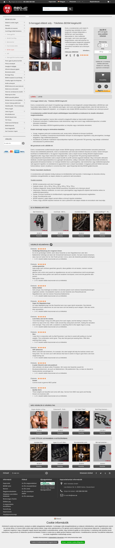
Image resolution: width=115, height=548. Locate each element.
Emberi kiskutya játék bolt (12, 103)
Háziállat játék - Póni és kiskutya (14, 106)
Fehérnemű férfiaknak (11, 123)
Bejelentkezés (95, 1)
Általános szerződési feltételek (10, 496)
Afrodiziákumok (10, 114)
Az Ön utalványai (28, 497)
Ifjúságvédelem (45, 490)
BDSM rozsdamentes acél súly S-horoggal (46, 185)
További (110, 223)
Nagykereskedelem (9, 492)
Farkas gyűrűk (11, 34)
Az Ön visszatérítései (29, 486)
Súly (103, 49)
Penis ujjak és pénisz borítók (13, 61)
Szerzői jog (7, 509)
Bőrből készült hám (11, 117)
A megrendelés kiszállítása (8, 506)
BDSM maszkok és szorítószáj (13, 77)
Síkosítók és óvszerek (11, 28)
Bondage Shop (9, 75)
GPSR (40, 97)
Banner (5, 489)
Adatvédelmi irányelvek (56, 537)
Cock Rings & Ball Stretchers (13, 31)
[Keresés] (70, 9)
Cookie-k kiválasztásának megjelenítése (44, 542)
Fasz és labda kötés (12, 46)
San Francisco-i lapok (11, 131)
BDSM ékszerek (9, 125)
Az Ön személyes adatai (28, 493)
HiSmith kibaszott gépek (12, 69)
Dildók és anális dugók (11, 22)
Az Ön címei (26, 489)
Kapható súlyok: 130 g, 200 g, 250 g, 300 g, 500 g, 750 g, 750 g (53, 187)
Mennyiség (103, 42)
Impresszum (7, 512)
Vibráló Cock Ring (11, 38)
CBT (8, 53)
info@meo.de (72, 496)
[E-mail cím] (12, 143)
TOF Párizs (8, 120)
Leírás (33, 97)
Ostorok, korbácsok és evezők (14, 92)
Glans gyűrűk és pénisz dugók (15, 57)
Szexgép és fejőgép (10, 66)
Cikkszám (68, 52)
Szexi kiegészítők (10, 128)
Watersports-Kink (10, 94)
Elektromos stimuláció (11, 89)
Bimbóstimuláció (10, 72)
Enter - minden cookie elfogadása (73, 542)
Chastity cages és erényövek (13, 80)
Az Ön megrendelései (29, 484)
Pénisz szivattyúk (10, 63)
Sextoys (7, 25)
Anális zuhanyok (10, 83)
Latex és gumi (9, 111)
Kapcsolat (52, 1)
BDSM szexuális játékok (12, 97)
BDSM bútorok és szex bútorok (14, 86)
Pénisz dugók (9, 108)
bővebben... (86, 50)
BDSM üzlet (7, 486)
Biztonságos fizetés (10, 499)
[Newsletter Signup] (23, 143)
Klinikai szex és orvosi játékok (13, 100)
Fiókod (24, 480)
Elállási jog (7, 502)
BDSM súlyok (10, 50)
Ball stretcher (10, 42)
